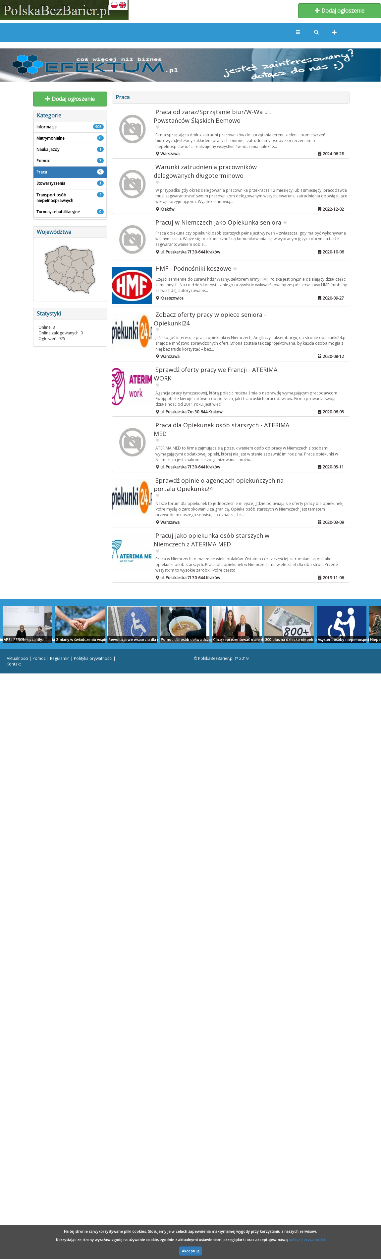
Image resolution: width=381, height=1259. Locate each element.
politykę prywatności (307, 1239)
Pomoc (39, 658)
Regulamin (60, 658)
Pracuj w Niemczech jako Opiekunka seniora (218, 222)
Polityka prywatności (93, 658)
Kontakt (14, 664)
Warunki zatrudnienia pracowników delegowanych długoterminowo (205, 171)
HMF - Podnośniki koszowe (193, 268)
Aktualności (17, 658)
